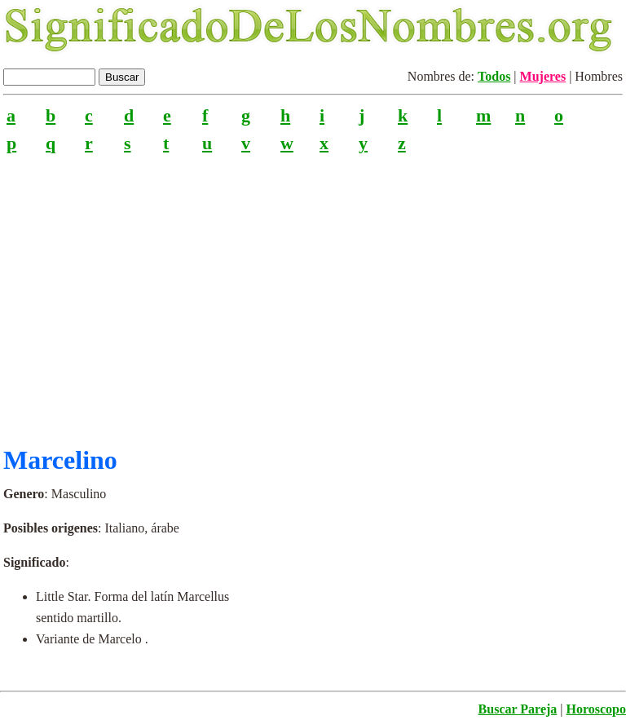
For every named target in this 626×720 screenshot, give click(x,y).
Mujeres (543, 76)
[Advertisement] (313, 293)
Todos (494, 76)
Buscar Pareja (518, 709)
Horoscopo (596, 709)
